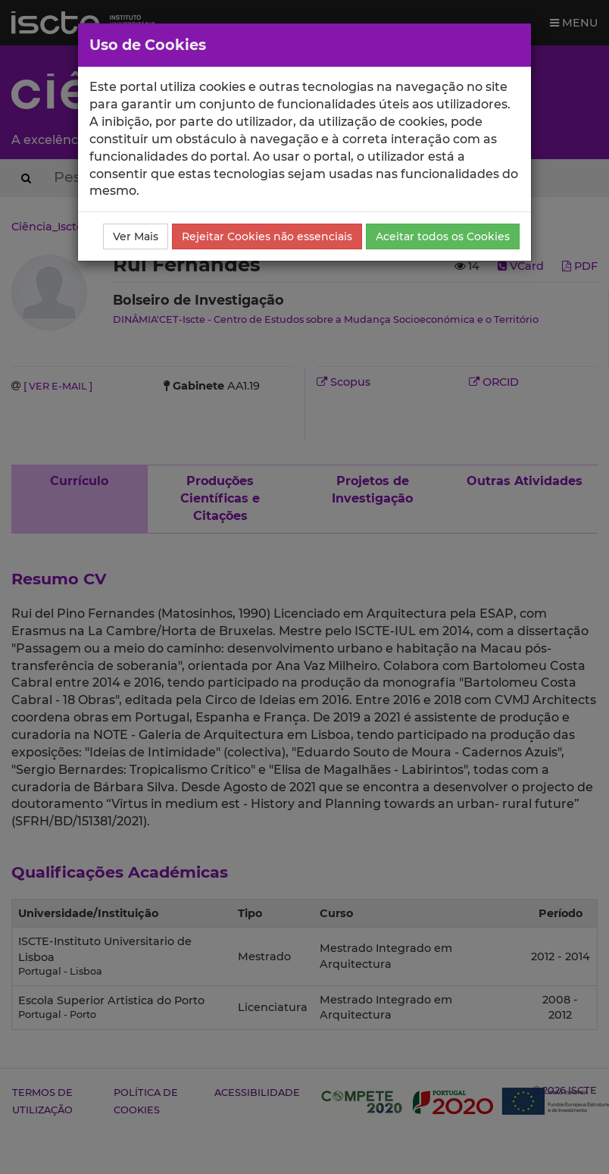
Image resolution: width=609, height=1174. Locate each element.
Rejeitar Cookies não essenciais (267, 236)
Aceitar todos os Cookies (443, 236)
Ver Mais (135, 236)
